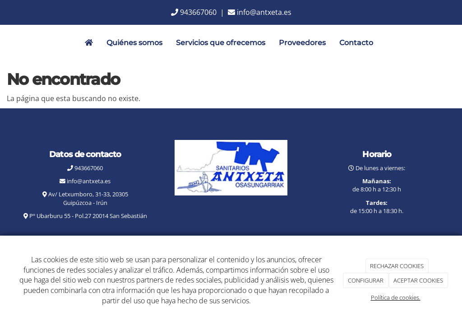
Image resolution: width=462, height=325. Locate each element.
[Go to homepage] (4, 43)
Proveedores (302, 42)
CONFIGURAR (365, 280)
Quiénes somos (134, 42)
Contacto (356, 42)
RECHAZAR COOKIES (397, 266)
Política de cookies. (395, 297)
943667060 (198, 12)
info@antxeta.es (264, 12)
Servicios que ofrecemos (220, 42)
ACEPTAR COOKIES (418, 280)
